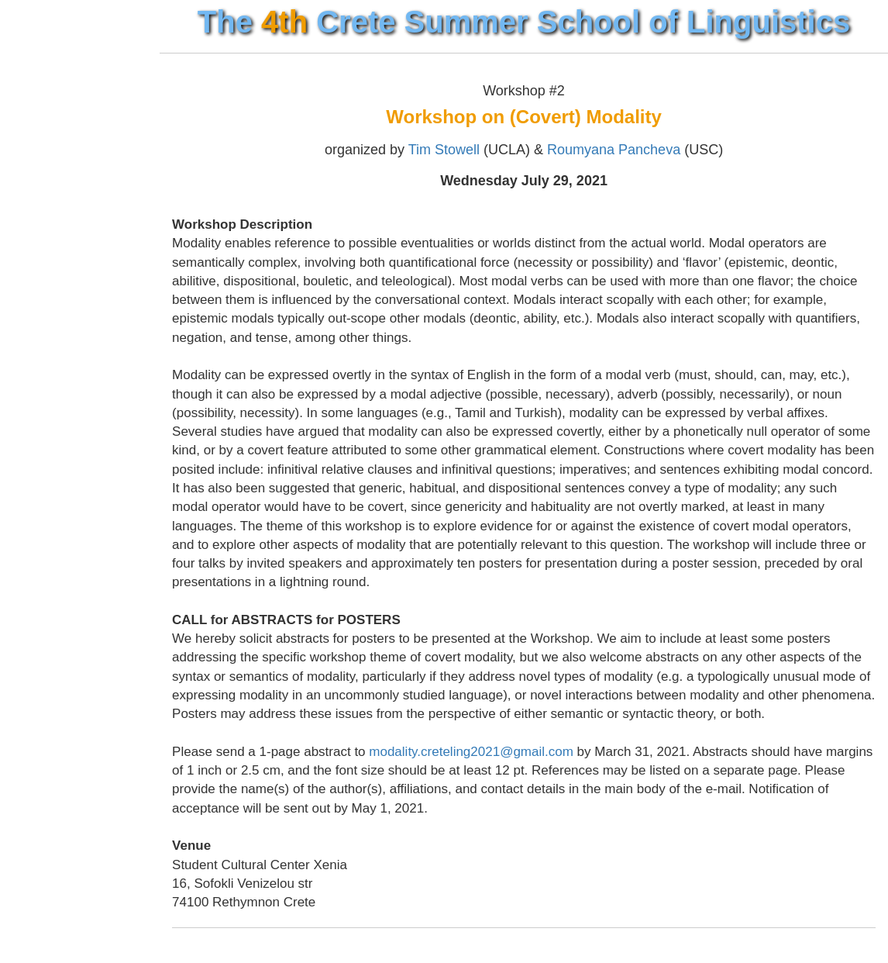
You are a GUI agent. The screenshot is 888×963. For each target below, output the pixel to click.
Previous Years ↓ (70, 290)
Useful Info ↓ (55, 261)
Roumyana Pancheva (630, 149)
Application (50, 233)
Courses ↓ (47, 176)
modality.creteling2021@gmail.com (505, 770)
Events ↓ (42, 204)
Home (32, 119)
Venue (34, 148)
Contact (39, 346)
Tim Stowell (461, 149)
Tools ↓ (36, 317)
